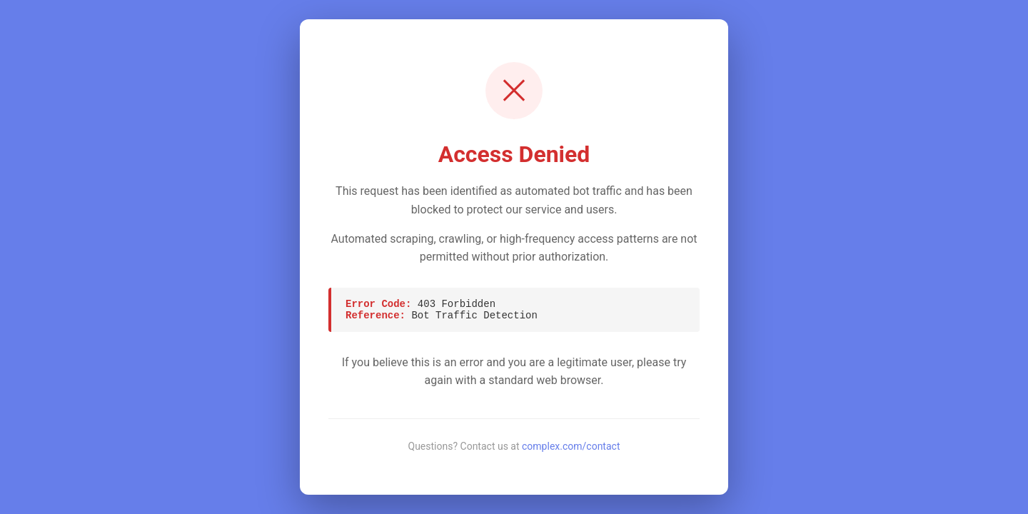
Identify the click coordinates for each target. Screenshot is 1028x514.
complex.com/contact (571, 446)
